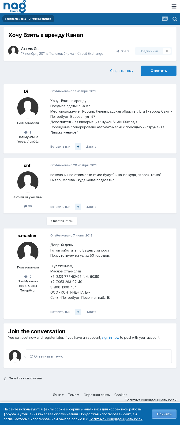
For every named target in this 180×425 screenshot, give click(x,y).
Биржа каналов (64, 132)
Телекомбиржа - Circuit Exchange (76, 53)
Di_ (36, 48)
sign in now (110, 337)
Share (123, 51)
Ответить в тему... (47, 356)
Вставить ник (60, 146)
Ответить (159, 71)
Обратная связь (97, 395)
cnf (27, 165)
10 (27, 276)
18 (27, 132)
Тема (73, 395)
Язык (58, 395)
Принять (164, 414)
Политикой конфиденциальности (115, 419)
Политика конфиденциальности (150, 400)
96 (28, 206)
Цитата (91, 146)
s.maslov (27, 235)
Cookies (120, 395)
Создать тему (121, 71)
